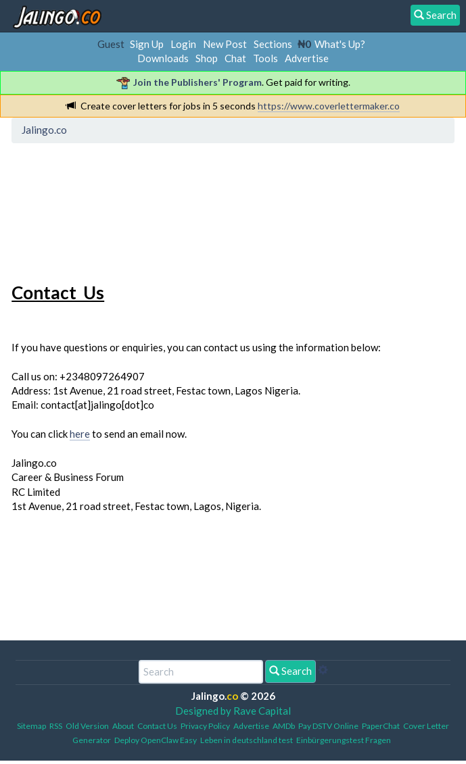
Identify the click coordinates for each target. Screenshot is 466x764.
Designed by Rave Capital (233, 711)
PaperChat (381, 726)
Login (183, 44)
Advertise (307, 58)
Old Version (87, 726)
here (80, 434)
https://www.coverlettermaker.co (329, 105)
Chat (235, 58)
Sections (273, 44)
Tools (265, 58)
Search (290, 671)
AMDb (284, 726)
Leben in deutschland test (246, 740)
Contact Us (157, 726)
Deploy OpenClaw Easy (155, 740)
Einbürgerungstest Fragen (343, 740)
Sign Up (147, 44)
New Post (225, 44)
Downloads (163, 58)
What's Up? (339, 44)
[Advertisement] (124, 210)
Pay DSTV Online (328, 726)
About (123, 726)
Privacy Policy (205, 726)
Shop (206, 58)
